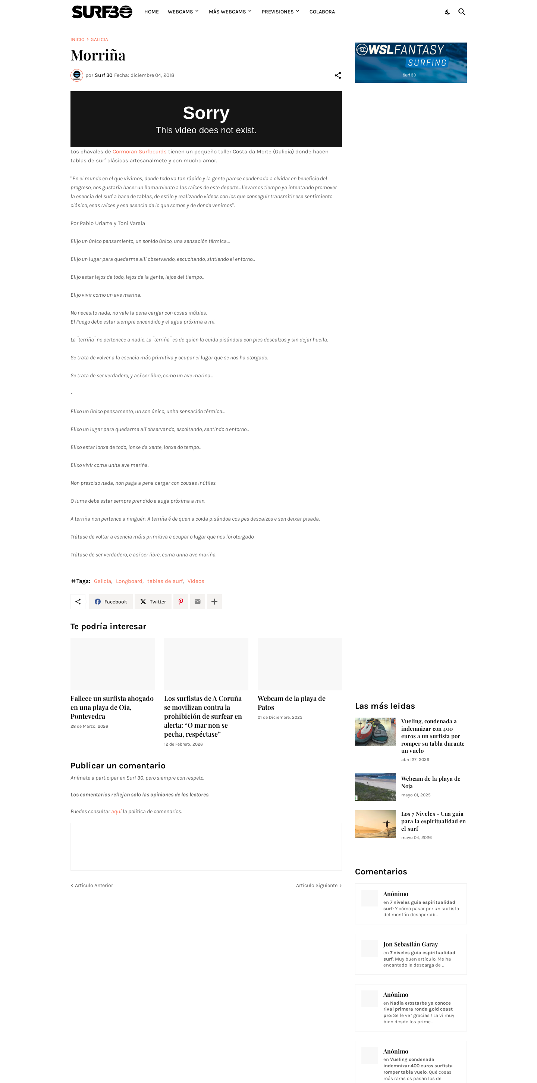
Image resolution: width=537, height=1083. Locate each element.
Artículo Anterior (94, 885)
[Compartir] (338, 75)
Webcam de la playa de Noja (431, 782)
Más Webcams (227, 12)
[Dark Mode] (448, 12)
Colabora (322, 12)
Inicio (77, 39)
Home (151, 12)
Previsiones (278, 12)
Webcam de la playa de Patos (292, 703)
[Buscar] (460, 12)
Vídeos (196, 581)
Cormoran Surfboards (140, 151)
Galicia (99, 39)
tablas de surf (165, 581)
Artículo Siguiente (316, 885)
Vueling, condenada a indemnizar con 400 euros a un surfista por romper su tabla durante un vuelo (433, 736)
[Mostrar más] (214, 601)
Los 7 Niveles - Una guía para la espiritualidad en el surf (433, 821)
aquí (116, 811)
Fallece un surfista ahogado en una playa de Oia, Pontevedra (112, 707)
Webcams (180, 12)
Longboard (129, 581)
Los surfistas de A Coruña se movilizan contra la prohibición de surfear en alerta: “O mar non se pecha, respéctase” (203, 716)
